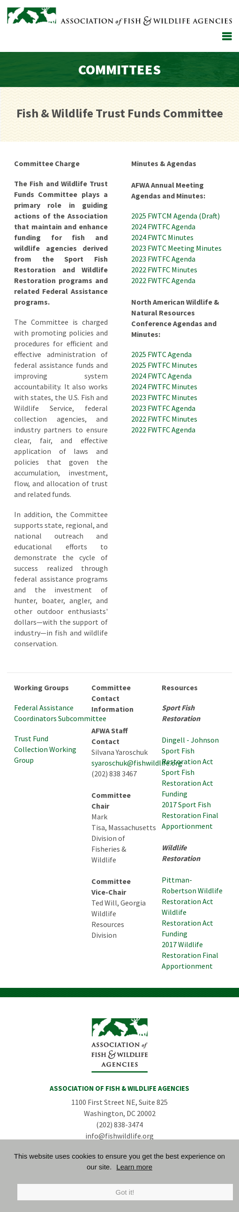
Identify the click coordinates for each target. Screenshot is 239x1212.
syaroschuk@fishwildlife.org (136, 762)
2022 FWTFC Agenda (163, 280)
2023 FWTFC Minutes (164, 397)
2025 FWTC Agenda (161, 354)
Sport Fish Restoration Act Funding (187, 782)
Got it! (124, 1192)
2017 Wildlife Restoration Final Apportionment (190, 955)
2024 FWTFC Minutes (165, 386)
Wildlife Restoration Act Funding (187, 922)
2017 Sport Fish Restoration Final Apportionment (190, 815)
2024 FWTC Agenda (161, 375)
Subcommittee (81, 718)
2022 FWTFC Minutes (164, 269)
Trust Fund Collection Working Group (45, 749)
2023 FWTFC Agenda (163, 258)
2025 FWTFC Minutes (164, 365)
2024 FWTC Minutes (163, 237)
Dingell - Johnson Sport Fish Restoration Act (190, 750)
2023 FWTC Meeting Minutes (177, 248)
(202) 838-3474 (119, 1124)
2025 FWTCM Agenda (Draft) (175, 215)
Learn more (134, 1167)
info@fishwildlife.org (119, 1135)
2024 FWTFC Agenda (163, 226)
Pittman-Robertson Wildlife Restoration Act (192, 890)
